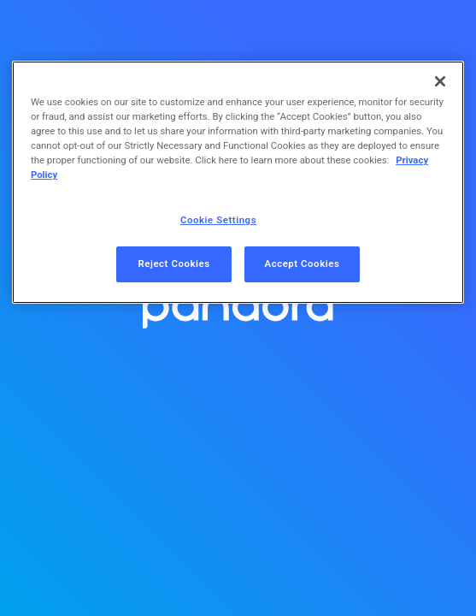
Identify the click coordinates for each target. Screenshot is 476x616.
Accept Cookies (302, 264)
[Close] (440, 81)
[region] (238, 182)
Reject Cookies (173, 264)
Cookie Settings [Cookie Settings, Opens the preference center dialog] (218, 220)
